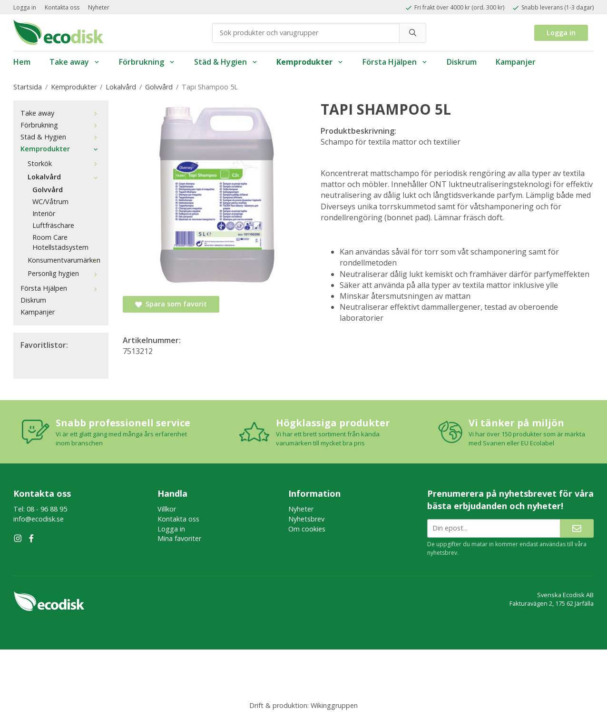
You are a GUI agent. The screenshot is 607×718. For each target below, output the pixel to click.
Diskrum (462, 62)
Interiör (43, 213)
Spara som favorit (171, 303)
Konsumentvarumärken (64, 260)
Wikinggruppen (334, 705)
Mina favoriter (179, 538)
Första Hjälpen (395, 62)
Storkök (64, 163)
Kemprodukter (309, 62)
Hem (21, 62)
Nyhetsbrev (306, 518)
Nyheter (98, 7)
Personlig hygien (64, 273)
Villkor (166, 508)
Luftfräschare (53, 225)
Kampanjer (516, 62)
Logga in (24, 7)
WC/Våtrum (50, 201)
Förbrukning (147, 62)
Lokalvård (64, 176)
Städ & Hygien (226, 62)
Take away (74, 62)
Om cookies (306, 528)
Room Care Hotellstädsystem (60, 242)
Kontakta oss (62, 7)
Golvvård (47, 189)
